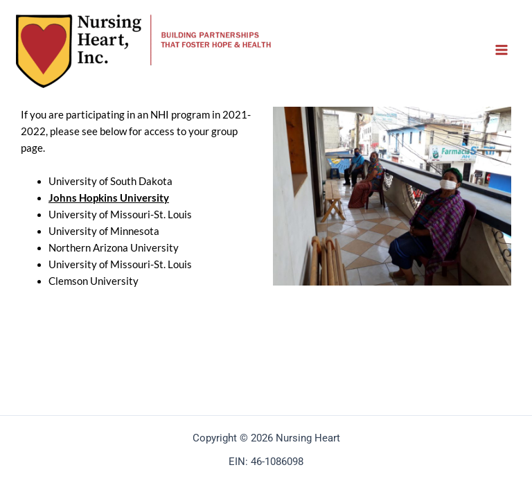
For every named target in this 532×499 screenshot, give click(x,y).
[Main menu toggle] (501, 49)
